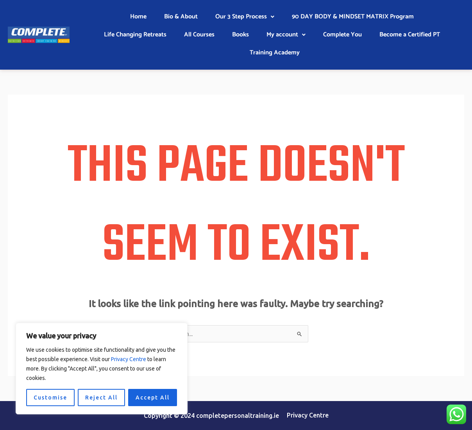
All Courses (199, 34)
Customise (50, 397)
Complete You (342, 34)
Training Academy (275, 52)
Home (138, 16)
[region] (102, 368)
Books (240, 34)
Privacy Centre (128, 359)
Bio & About (181, 16)
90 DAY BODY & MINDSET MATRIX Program (353, 16)
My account (286, 34)
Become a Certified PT (409, 34)
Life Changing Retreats (135, 34)
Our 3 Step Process (244, 16)
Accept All (153, 397)
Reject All (101, 397)
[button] (244, 17)
